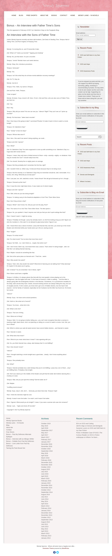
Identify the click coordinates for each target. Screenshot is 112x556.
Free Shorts (31, 15)
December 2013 (46, 513)
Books (54, 15)
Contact (63, 15)
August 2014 (45, 494)
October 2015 (46, 467)
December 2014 (46, 485)
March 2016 (45, 458)
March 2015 (45, 478)
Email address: (80, 33)
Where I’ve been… (86, 181)
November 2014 (46, 488)
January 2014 (46, 510)
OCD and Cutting (88, 423)
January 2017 (46, 442)
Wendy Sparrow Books (14, 420)
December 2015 (46, 462)
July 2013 (44, 524)
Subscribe (82, 127)
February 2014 (46, 508)
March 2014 (45, 506)
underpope (80, 437)
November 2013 (46, 515)
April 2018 (44, 428)
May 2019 (44, 426)
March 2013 (45, 533)
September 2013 (47, 520)
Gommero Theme (48, 548)
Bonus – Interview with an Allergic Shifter (20, 439)
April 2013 (44, 531)
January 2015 (46, 483)
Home (14, 15)
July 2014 (44, 497)
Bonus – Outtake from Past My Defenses (20, 441)
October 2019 (46, 423)
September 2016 (47, 451)
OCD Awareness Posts (87, 71)
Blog (21, 15)
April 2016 (44, 455)
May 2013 (44, 529)
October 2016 (46, 449)
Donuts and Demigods (87, 174)
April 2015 (44, 476)
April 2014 (44, 504)
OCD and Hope (85, 64)
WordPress (65, 548)
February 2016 (46, 460)
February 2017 (46, 439)
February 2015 (46, 481)
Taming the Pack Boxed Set (15, 448)
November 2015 (46, 465)
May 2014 (44, 501)
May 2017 (44, 433)
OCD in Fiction (94, 435)
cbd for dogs (80, 426)
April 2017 (44, 435)
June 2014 (44, 499)
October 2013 (46, 517)
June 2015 (44, 474)
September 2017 (47, 430)
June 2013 (44, 526)
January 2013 (46, 538)
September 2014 (47, 492)
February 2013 (46, 536)
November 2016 (46, 446)
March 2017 (45, 437)
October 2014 (46, 490)
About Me (44, 15)
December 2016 (46, 444)
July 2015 (44, 471)
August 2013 (45, 522)
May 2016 (44, 453)
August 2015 (45, 469)
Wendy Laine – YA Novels (88, 15)
